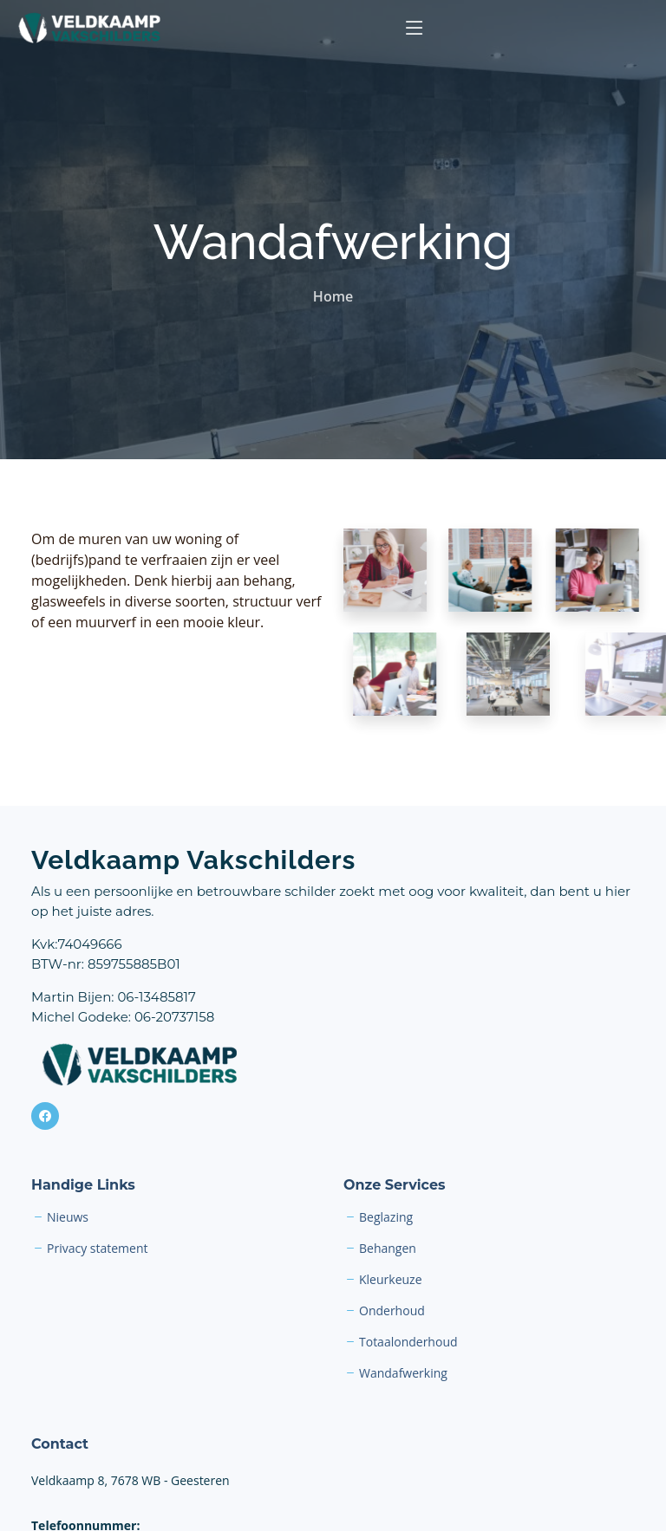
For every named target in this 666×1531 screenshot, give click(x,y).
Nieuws (67, 1217)
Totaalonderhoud (408, 1342)
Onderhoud (392, 1311)
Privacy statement (97, 1248)
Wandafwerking (403, 1373)
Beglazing (386, 1217)
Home (333, 296)
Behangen (387, 1248)
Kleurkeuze (390, 1280)
